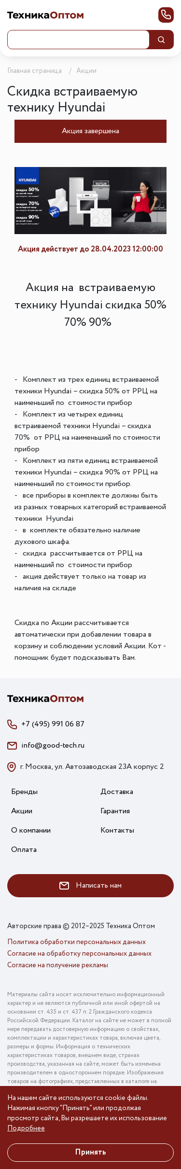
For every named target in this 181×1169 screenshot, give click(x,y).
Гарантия (115, 811)
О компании (31, 830)
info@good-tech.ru (52, 745)
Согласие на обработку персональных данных (79, 954)
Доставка (116, 791)
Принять (90, 1152)
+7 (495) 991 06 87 (52, 724)
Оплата (24, 849)
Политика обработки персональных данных (76, 942)
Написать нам (90, 885)
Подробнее (26, 1128)
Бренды (24, 791)
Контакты (117, 830)
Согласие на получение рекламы (57, 965)
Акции (21, 811)
